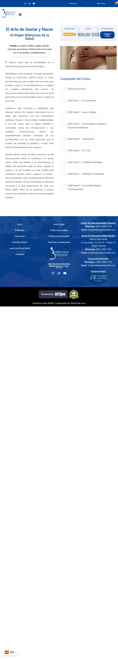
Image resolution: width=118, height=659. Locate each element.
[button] (20, 14)
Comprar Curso (107, 35)
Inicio (19, 224)
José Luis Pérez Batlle (19, 248)
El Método (19, 230)
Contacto (19, 254)
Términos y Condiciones (59, 242)
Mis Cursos (101, 3)
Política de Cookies (59, 230)
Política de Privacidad (59, 236)
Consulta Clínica (19, 242)
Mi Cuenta (73, 3)
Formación (20, 236)
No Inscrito (70, 34)
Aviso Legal (59, 224)
